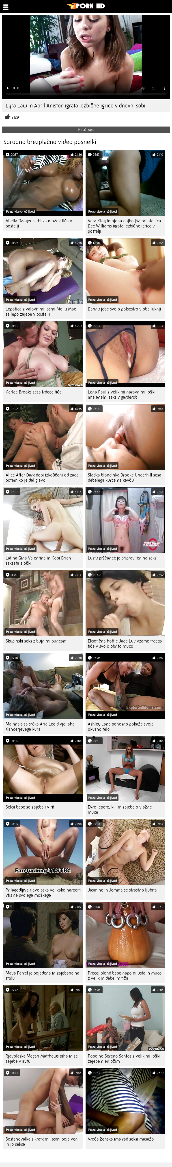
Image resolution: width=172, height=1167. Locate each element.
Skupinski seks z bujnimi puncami (37, 641)
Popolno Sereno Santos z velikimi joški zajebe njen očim (124, 1058)
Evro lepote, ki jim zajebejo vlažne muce (120, 809)
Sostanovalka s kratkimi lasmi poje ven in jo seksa (42, 1141)
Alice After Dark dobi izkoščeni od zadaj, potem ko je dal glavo (43, 477)
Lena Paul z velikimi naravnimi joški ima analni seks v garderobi (121, 394)
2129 (15, 117)
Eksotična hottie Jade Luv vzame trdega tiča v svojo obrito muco (125, 643)
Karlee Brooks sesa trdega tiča (34, 392)
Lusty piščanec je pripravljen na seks (122, 558)
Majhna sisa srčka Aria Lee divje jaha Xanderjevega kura (40, 726)
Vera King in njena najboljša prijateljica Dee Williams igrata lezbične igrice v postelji (124, 226)
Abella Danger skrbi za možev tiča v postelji (39, 223)
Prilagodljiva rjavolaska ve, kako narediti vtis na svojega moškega (43, 892)
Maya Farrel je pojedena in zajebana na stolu (42, 975)
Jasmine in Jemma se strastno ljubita (122, 890)
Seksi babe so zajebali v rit (30, 807)
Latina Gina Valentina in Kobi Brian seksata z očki (38, 560)
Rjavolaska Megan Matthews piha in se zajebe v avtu (42, 1058)
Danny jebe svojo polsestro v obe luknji (124, 309)
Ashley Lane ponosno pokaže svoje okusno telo (121, 726)
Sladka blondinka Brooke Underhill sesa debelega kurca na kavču (124, 477)
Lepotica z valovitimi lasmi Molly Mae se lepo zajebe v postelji (41, 311)
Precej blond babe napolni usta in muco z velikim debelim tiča (125, 975)
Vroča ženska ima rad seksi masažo (121, 1139)
